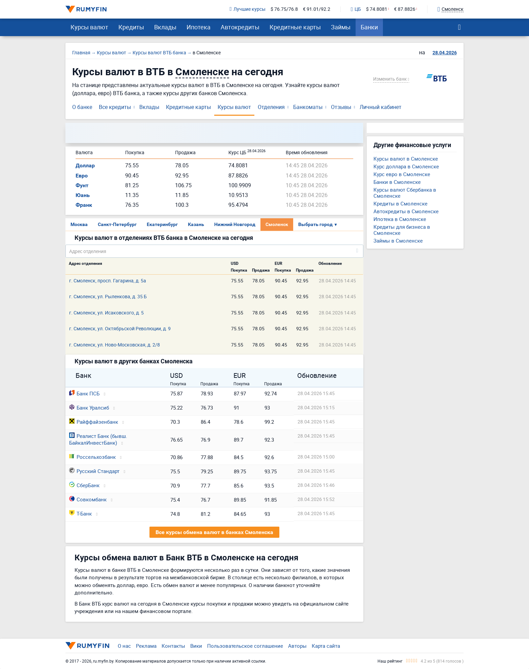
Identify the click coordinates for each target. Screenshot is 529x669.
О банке (82, 107)
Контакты (173, 646)
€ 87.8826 (404, 9)
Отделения (271, 107)
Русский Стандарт (94, 471)
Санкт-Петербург (117, 224)
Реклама (146, 646)
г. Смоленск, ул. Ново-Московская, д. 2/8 (114, 344)
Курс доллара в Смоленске (406, 166)
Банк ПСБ (84, 393)
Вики (196, 646)
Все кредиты (115, 107)
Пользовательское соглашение (245, 646)
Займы (341, 27)
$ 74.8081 (376, 9)
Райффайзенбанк (93, 421)
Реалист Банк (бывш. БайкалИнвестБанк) (98, 439)
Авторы (297, 646)
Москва (79, 224)
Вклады (165, 27)
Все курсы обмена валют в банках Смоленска (214, 532)
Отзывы (341, 107)
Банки (369, 27)
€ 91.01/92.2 (316, 9)
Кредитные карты (295, 27)
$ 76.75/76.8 (284, 9)
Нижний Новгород (234, 224)
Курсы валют (89, 27)
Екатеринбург (162, 224)
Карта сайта (326, 646)
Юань (83, 195)
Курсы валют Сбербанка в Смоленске (404, 193)
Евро (82, 175)
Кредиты (131, 27)
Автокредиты (240, 27)
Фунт (82, 185)
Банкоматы (308, 107)
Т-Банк (80, 513)
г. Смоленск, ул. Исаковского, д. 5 (106, 312)
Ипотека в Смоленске (399, 219)
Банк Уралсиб (89, 407)
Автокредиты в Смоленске (406, 211)
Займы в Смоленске (398, 241)
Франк (84, 205)
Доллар (85, 165)
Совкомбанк (88, 499)
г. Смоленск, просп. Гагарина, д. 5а (107, 280)
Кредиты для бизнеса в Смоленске (401, 230)
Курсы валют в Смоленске (405, 159)
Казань (196, 224)
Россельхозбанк (92, 456)
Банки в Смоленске (397, 182)
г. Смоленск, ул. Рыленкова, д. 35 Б (108, 296)
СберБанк (84, 485)
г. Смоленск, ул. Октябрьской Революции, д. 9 (120, 328)
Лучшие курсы (248, 9)
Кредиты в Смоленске (400, 203)
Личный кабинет (380, 107)
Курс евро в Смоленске (401, 174)
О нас (124, 646)
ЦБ (356, 9)
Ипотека (199, 27)
